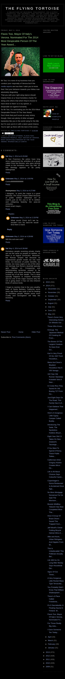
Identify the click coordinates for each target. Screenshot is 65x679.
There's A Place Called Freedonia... (54, 599)
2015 (48, 282)
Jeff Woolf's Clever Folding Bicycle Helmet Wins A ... (55, 530)
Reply (8, 172)
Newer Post (5, 332)
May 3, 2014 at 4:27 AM (26, 191)
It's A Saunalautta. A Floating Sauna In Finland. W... (55, 608)
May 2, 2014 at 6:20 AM (18, 156)
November (52, 292)
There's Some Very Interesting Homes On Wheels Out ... (56, 320)
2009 (48, 667)
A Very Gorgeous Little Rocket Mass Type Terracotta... (56, 581)
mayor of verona (31, 138)
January (51, 648)
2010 (48, 663)
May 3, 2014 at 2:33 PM (29, 218)
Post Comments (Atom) (21, 337)
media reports (6, 86)
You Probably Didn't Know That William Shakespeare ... (56, 590)
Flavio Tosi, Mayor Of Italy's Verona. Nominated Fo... (55, 617)
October (51, 296)
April (50, 637)
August (51, 303)
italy (20, 138)
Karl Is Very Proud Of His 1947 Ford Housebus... (55, 356)
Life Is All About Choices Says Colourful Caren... (55, 474)
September (52, 300)
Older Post (36, 332)
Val (7, 156)
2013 (48, 652)
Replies (11, 214)
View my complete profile (56, 116)
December (52, 289)
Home (21, 332)
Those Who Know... (55, 326)
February (52, 644)
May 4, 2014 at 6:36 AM (18, 248)
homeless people (9, 138)
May (50, 314)
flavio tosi (29, 136)
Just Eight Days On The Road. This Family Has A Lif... (55, 400)
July (50, 307)
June (50, 310)
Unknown (10, 179)
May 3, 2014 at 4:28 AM (23, 236)
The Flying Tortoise (33, 8)
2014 (48, 286)
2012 (48, 656)
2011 (48, 659)
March (51, 640)
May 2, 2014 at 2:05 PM (23, 179)
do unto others (15, 136)
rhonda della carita (17, 141)
